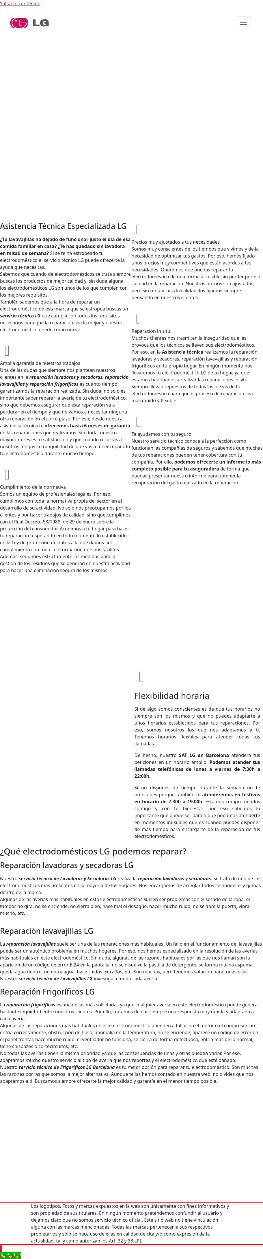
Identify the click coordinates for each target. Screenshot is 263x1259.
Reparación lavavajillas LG (46, 931)
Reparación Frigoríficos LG (47, 991)
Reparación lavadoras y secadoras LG (67, 865)
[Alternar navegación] (243, 22)
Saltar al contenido (20, 3)
